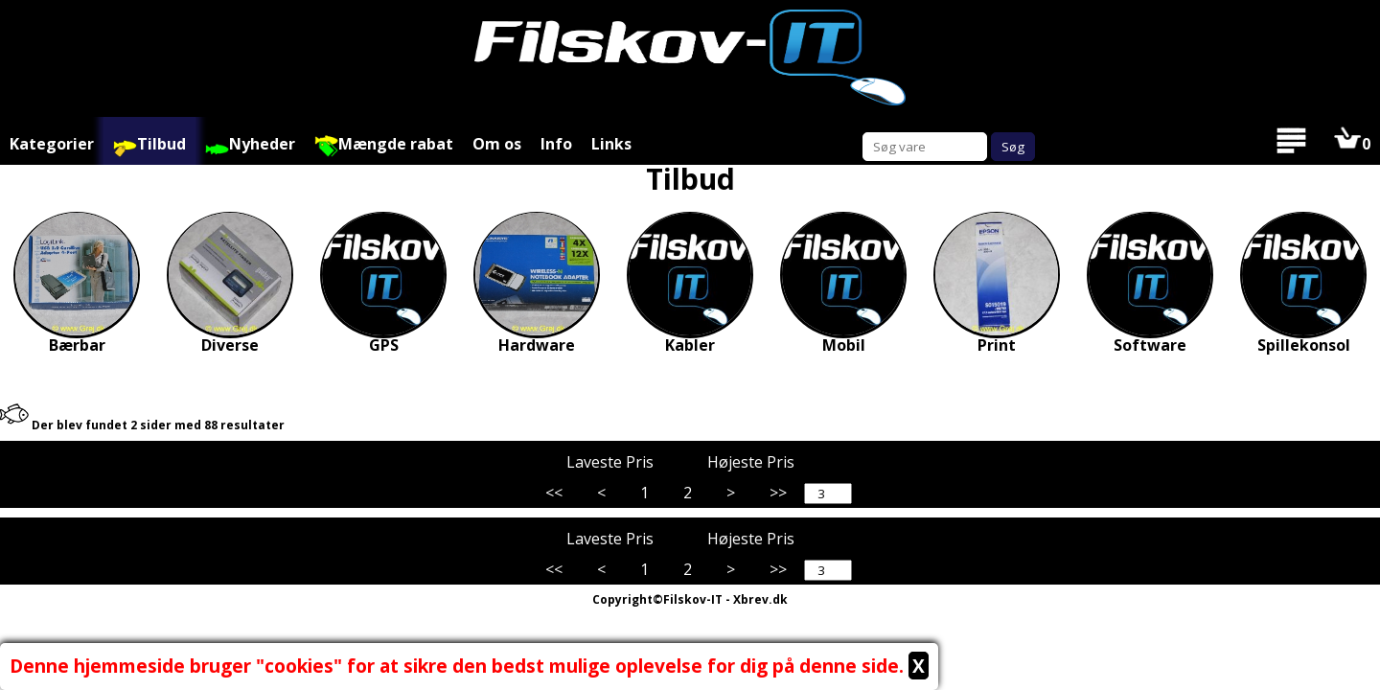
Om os (496, 143)
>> (778, 492)
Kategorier (52, 143)
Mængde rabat (383, 145)
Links (611, 143)
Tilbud (149, 145)
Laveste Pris (619, 460)
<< (554, 492)
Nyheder (250, 145)
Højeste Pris (760, 460)
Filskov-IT (693, 599)
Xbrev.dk (760, 599)
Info (556, 143)
